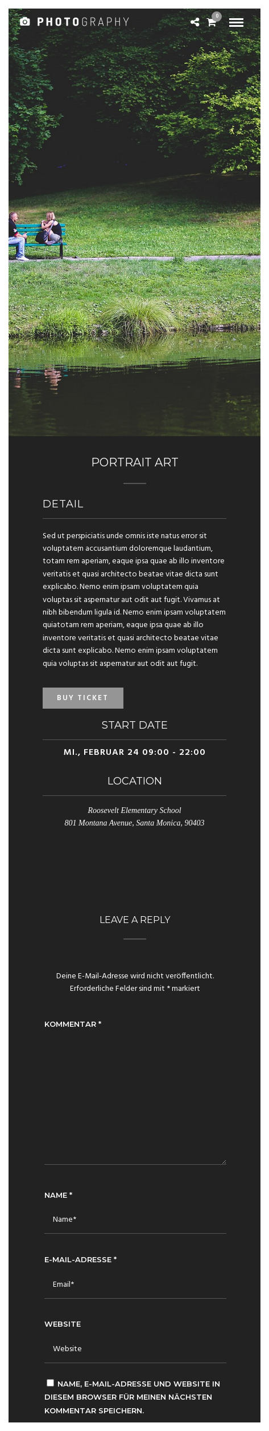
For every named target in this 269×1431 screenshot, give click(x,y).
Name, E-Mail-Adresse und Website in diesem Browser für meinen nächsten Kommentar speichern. (132, 1397)
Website (62, 1323)
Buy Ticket (83, 698)
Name (58, 1195)
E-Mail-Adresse (80, 1259)
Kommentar (72, 1023)
